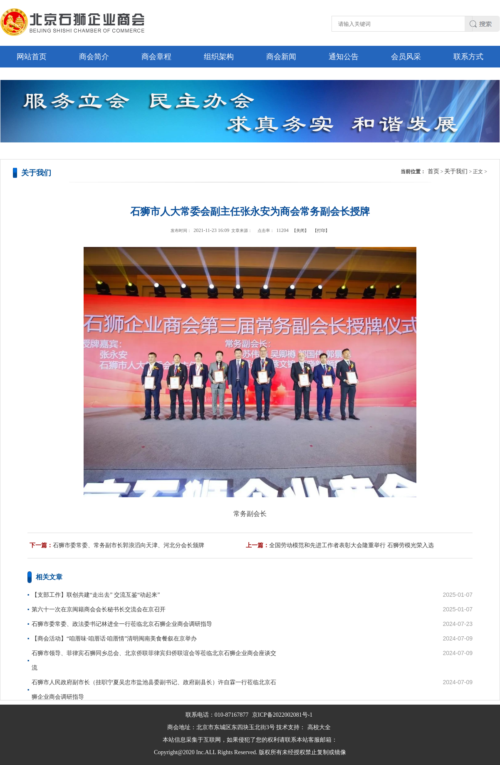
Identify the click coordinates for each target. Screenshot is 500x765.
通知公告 (344, 56)
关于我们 (456, 171)
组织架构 (219, 56)
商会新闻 (281, 56)
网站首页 (32, 56)
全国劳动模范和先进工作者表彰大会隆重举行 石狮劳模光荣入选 (351, 545)
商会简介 (94, 56)
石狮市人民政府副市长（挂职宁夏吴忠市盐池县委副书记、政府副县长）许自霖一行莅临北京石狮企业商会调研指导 (154, 689)
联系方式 (468, 56)
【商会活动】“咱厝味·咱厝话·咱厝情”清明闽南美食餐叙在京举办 (114, 638)
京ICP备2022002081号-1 (282, 715)
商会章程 (156, 56)
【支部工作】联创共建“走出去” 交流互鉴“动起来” (96, 595)
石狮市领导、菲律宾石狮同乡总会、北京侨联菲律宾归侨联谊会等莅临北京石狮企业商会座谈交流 (154, 660)
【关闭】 (300, 230)
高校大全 (319, 727)
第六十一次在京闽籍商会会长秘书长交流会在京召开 (99, 609)
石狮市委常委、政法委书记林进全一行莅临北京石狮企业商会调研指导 (122, 624)
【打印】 (321, 230)
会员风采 (406, 56)
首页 (433, 171)
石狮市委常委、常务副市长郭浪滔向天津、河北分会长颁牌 (128, 545)
